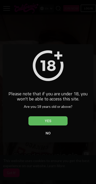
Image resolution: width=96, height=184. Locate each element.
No (48, 133)
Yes (48, 121)
